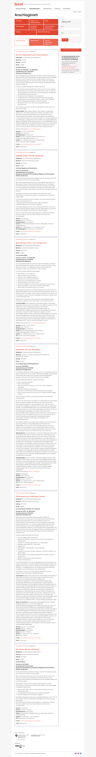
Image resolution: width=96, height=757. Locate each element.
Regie (46, 20)
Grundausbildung (21, 40)
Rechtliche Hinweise (36, 753)
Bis (62, 33)
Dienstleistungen (35, 8)
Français (75, 11)
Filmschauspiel (20, 26)
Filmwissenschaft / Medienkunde (50, 27)
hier (37, 138)
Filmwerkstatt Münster (22, 51)
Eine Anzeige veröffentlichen (71, 50)
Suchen (65, 40)
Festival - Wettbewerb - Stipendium (49, 42)
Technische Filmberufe (34, 27)
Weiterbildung (35, 40)
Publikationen (47, 8)
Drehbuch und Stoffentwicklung (35, 21)
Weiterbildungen (21, 8)
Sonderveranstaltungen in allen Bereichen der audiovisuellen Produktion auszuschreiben (69, 68)
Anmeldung (66, 8)
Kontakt (43, 753)
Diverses (18, 31)
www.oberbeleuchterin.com (38, 323)
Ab (62, 26)
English (79, 11)
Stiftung (58, 8)
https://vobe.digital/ (34, 471)
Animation (19, 20)
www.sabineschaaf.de (34, 129)
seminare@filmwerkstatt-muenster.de (30, 144)
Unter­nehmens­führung (44, 31)
